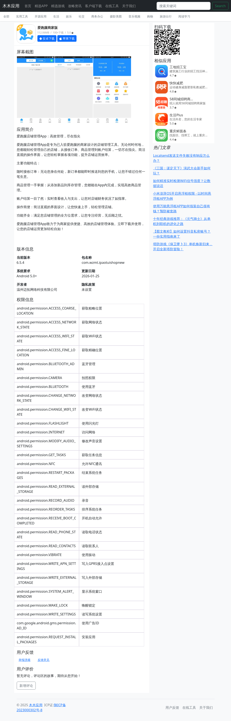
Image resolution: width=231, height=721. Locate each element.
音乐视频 (134, 16)
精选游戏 (58, 6)
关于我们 (129, 6)
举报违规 (24, 660)
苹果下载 (67, 38)
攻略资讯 (75, 6)
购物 (150, 16)
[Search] (183, 6)
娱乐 (69, 16)
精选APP (41, 6)
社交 (82, 16)
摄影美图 (116, 16)
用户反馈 (172, 707)
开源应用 (40, 16)
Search (220, 6)
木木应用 (11, 6)
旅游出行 (166, 16)
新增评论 (26, 685)
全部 (6, 16)
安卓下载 (47, 38)
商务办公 (97, 16)
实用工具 (22, 16)
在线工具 (112, 6)
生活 (56, 16)
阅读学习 (184, 16)
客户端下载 (93, 6)
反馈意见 (43, 660)
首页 (28, 6)
